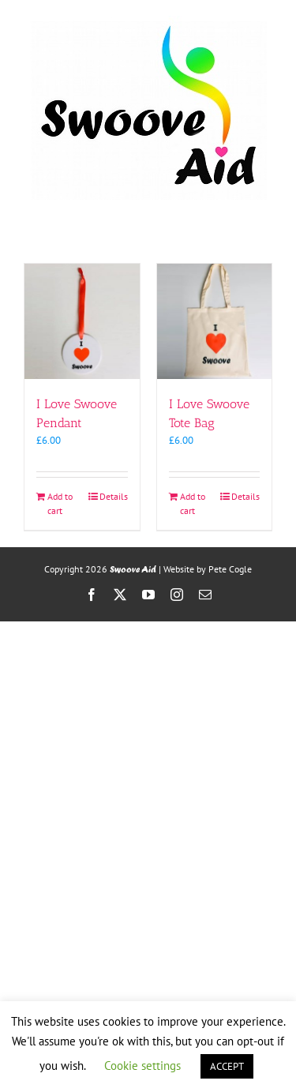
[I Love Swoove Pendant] (82, 321)
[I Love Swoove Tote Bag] (214, 321)
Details (113, 496)
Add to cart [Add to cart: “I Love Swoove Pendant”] (60, 503)
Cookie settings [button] (142, 1065)
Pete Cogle (230, 569)
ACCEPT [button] (227, 1066)
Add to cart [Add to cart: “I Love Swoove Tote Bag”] (192, 503)
